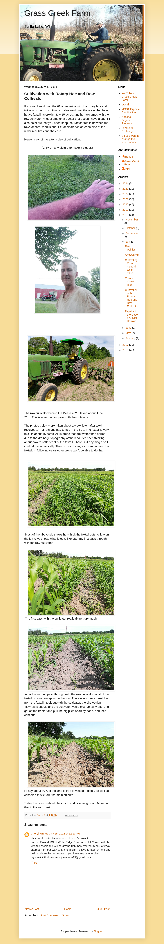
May (128, 332)
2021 (125, 199)
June (129, 327)
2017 (125, 344)
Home (67, 909)
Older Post (103, 909)
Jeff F (127, 169)
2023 (125, 188)
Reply (34, 862)
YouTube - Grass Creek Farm (129, 96)
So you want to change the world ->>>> (130, 139)
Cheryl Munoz (39, 833)
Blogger (98, 931)
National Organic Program (127, 120)
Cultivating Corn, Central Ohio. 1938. (131, 266)
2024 (125, 183)
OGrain (126, 104)
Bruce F (129, 156)
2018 (125, 214)
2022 (125, 193)
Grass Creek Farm (57, 13)
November (132, 219)
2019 (125, 209)
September (132, 233)
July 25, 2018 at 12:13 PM (64, 833)
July (128, 241)
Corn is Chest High (129, 281)
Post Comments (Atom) (55, 915)
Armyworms (132, 254)
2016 (125, 350)
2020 (125, 204)
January (131, 338)
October (131, 228)
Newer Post (32, 909)
